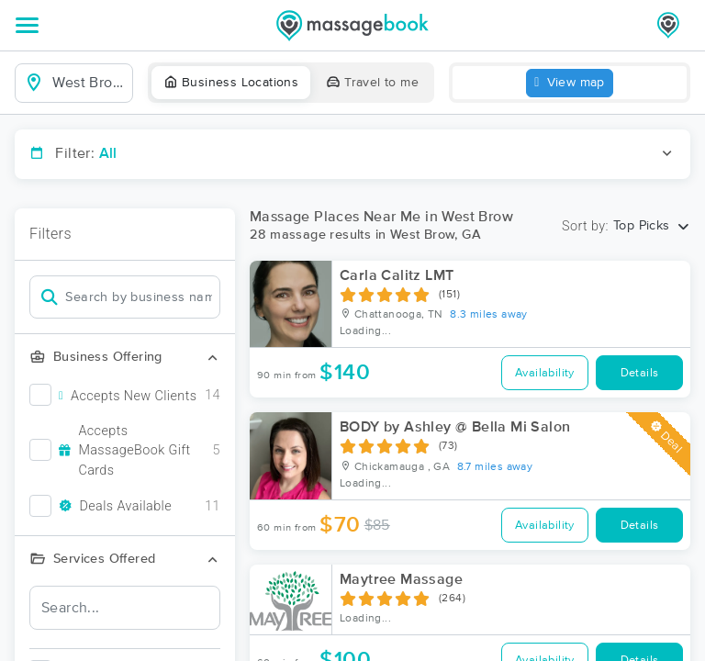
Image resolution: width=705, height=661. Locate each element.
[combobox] (88, 83)
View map (569, 83)
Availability (545, 373)
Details (640, 373)
